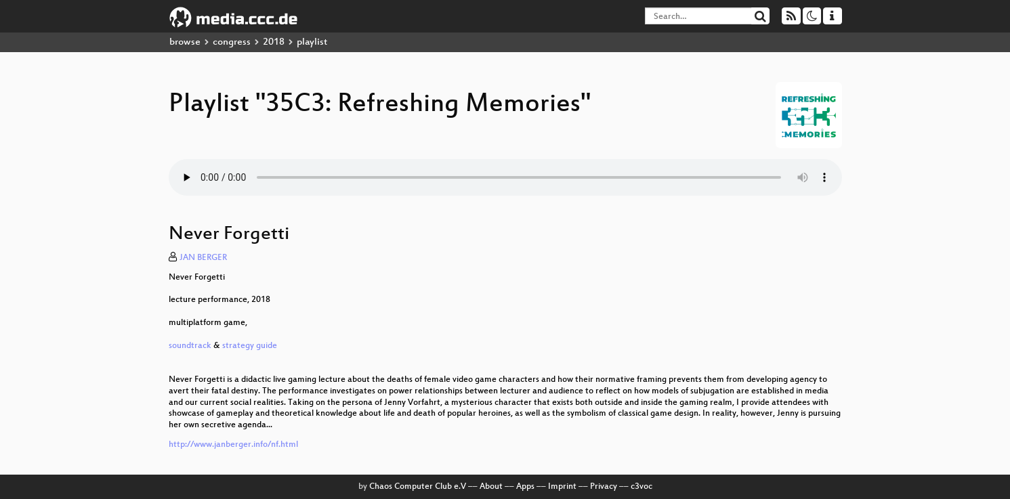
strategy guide (249, 346)
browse (185, 42)
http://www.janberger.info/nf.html (233, 445)
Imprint (562, 487)
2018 (274, 42)
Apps (525, 487)
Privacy (603, 487)
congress (232, 42)
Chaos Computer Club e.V (417, 487)
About (491, 487)
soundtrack (191, 346)
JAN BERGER (203, 258)
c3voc (641, 487)
